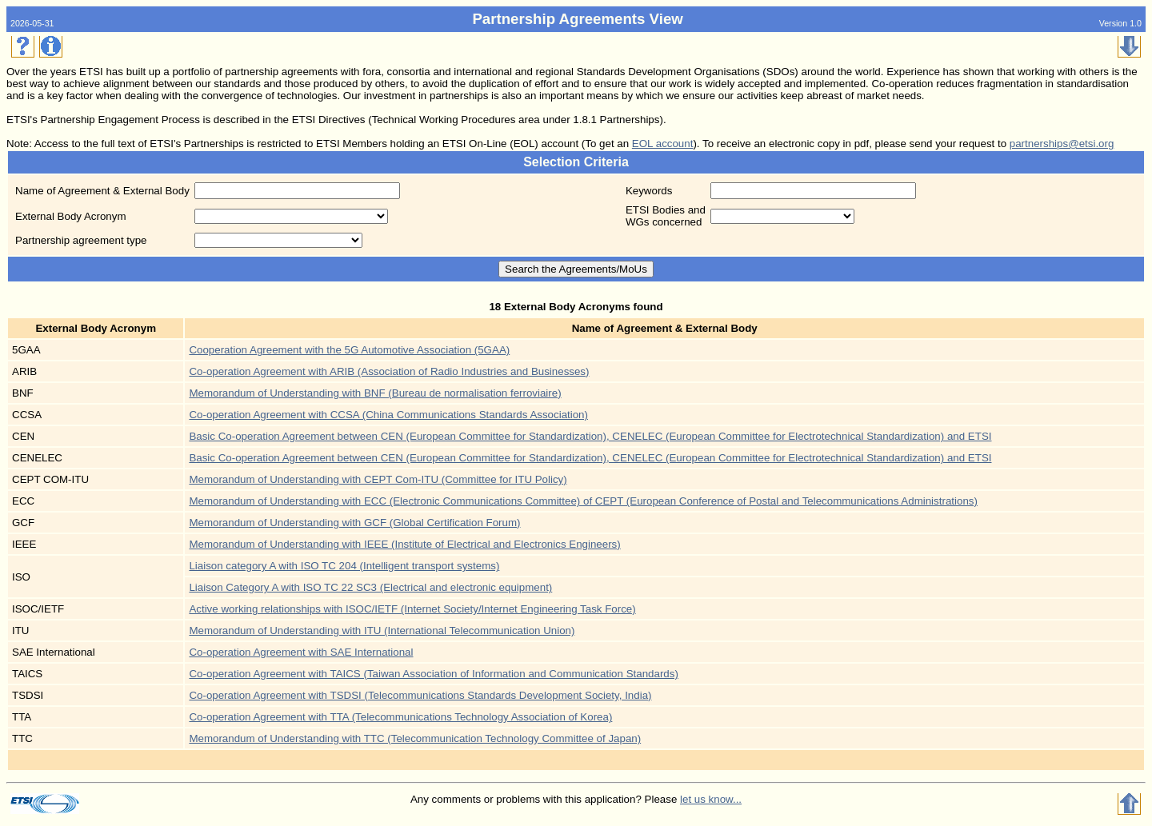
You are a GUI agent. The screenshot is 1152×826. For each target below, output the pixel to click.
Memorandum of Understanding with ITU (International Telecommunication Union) (381, 630)
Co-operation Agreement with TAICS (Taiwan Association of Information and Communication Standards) (433, 674)
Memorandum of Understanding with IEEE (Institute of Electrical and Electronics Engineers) (404, 544)
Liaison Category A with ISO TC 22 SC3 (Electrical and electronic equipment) (370, 587)
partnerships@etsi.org (1062, 144)
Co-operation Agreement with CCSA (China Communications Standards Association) (388, 415)
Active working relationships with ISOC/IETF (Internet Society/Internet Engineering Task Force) (412, 609)
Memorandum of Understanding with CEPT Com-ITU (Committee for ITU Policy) (377, 479)
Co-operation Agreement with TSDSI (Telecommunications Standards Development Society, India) (420, 695)
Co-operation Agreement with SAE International (301, 652)
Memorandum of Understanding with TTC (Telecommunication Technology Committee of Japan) (415, 738)
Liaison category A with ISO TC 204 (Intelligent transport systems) (344, 566)
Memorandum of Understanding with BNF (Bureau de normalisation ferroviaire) (375, 393)
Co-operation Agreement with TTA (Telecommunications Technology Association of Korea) (400, 717)
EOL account (663, 144)
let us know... (711, 799)
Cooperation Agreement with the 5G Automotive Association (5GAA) (349, 350)
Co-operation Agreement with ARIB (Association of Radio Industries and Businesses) (389, 371)
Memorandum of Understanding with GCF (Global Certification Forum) (354, 523)
